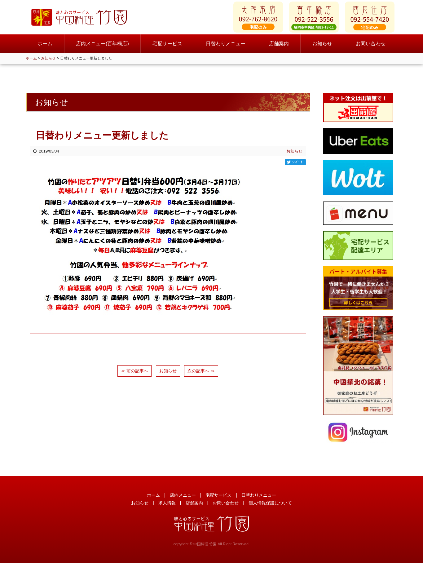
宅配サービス (167, 46)
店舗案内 (279, 46)
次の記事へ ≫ (201, 370)
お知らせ (322, 46)
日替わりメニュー (225, 46)
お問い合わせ (371, 46)
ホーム (44, 46)
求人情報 (167, 502)
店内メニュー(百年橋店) (102, 46)
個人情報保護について (270, 502)
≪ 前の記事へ (134, 370)
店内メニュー (183, 495)
